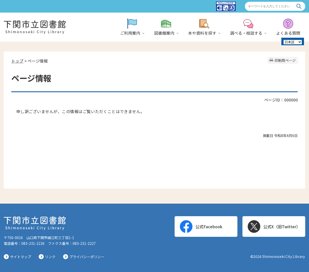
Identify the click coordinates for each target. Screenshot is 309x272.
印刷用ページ (285, 60)
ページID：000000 (281, 100)
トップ (17, 61)
